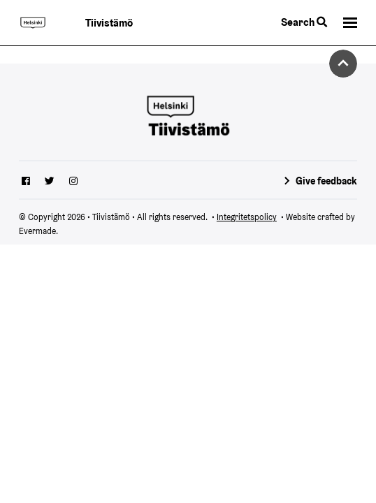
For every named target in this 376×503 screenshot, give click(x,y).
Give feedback (326, 181)
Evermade (37, 231)
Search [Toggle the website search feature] (304, 22)
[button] (350, 23)
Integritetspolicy (247, 217)
